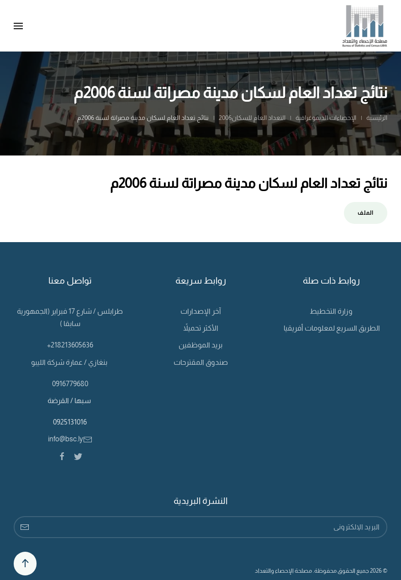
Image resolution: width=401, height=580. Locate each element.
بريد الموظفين (200, 345)
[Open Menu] (18, 26)
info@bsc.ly (70, 439)
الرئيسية (376, 117)
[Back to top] (25, 563)
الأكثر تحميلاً (200, 328)
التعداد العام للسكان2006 (252, 117)
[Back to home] (364, 25)
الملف (366, 213)
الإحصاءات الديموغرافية (325, 117)
